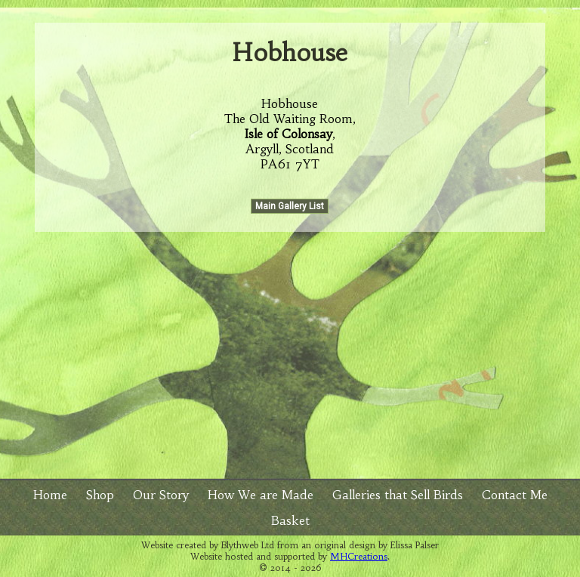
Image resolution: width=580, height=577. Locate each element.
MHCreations (358, 556)
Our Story (161, 494)
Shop (100, 494)
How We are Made (260, 494)
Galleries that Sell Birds (397, 494)
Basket (290, 520)
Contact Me (515, 494)
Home (50, 494)
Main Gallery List (289, 206)
